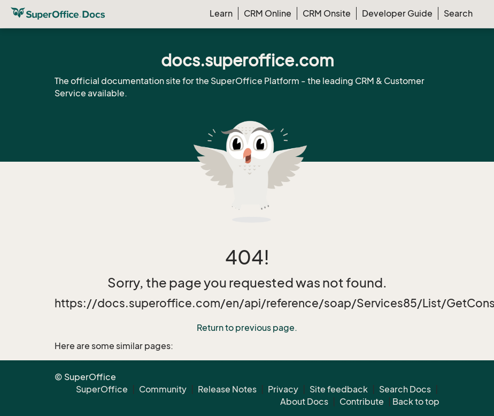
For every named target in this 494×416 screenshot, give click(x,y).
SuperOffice (102, 389)
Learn (221, 13)
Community (163, 389)
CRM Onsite (327, 13)
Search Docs (405, 389)
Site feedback (339, 389)
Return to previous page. (247, 327)
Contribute (361, 401)
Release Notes (227, 389)
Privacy (283, 389)
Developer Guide (397, 13)
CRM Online (267, 13)
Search (458, 13)
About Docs (304, 401)
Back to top (415, 401)
